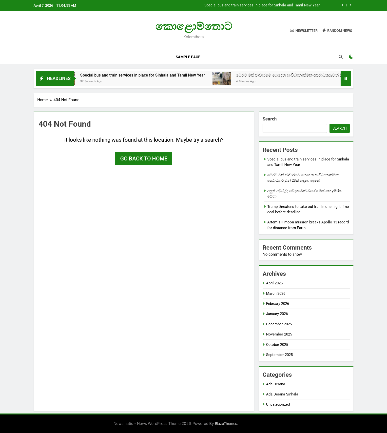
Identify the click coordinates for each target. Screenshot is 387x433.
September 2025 (279, 355)
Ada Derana (275, 384)
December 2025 (279, 324)
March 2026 (275, 293)
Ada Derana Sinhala (282, 394)
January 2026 (277, 314)
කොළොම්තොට (193, 26)
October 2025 (277, 344)
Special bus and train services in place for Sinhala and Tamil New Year (262, 5)
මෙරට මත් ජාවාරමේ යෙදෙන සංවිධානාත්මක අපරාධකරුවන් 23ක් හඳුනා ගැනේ (310, 75)
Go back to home (143, 159)
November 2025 (279, 334)
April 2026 (274, 283)
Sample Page (188, 57)
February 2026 (277, 303)
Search (270, 118)
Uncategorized (278, 404)
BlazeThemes (226, 423)
